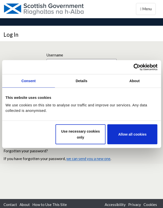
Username (55, 55)
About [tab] (134, 81)
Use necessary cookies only (80, 134)
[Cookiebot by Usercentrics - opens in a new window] (135, 66)
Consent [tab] (28, 81)
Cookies (150, 204)
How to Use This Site (49, 204)
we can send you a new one (88, 158)
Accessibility (115, 204)
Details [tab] (81, 81)
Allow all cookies (132, 134)
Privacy (134, 204)
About (25, 204)
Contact (10, 204)
